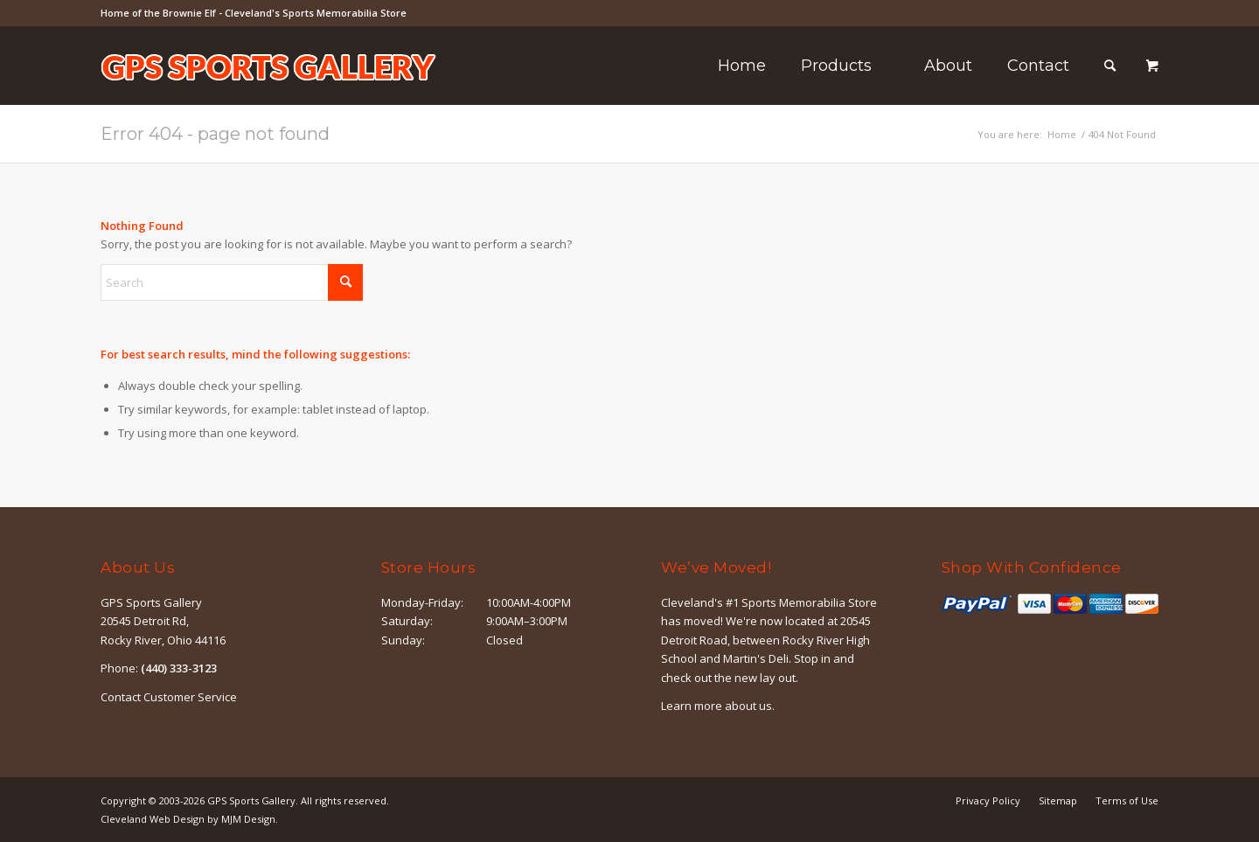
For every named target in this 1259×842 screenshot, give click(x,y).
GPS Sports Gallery (251, 800)
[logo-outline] (268, 91)
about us (748, 705)
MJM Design (248, 818)
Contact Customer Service (169, 697)
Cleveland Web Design (153, 818)
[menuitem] (741, 65)
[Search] (1110, 65)
